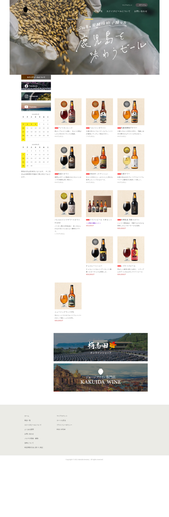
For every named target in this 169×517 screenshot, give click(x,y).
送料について (29, 496)
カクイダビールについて (118, 11)
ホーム (87, 11)
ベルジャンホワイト (96, 181)
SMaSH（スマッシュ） (97, 227)
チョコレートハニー (94, 319)
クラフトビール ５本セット (99, 273)
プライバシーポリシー (64, 478)
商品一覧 (98, 11)
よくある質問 (29, 483)
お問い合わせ (140, 11)
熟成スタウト (62, 227)
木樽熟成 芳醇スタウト (128, 273)
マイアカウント (127, 5)
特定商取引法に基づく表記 (33, 501)
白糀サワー (123, 227)
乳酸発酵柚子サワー (127, 181)
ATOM (63, 483)
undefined (71, 72)
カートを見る (61, 474)
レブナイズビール (126, 319)
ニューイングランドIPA (64, 365)
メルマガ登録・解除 (31, 492)
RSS (58, 483)
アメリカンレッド (64, 181)
